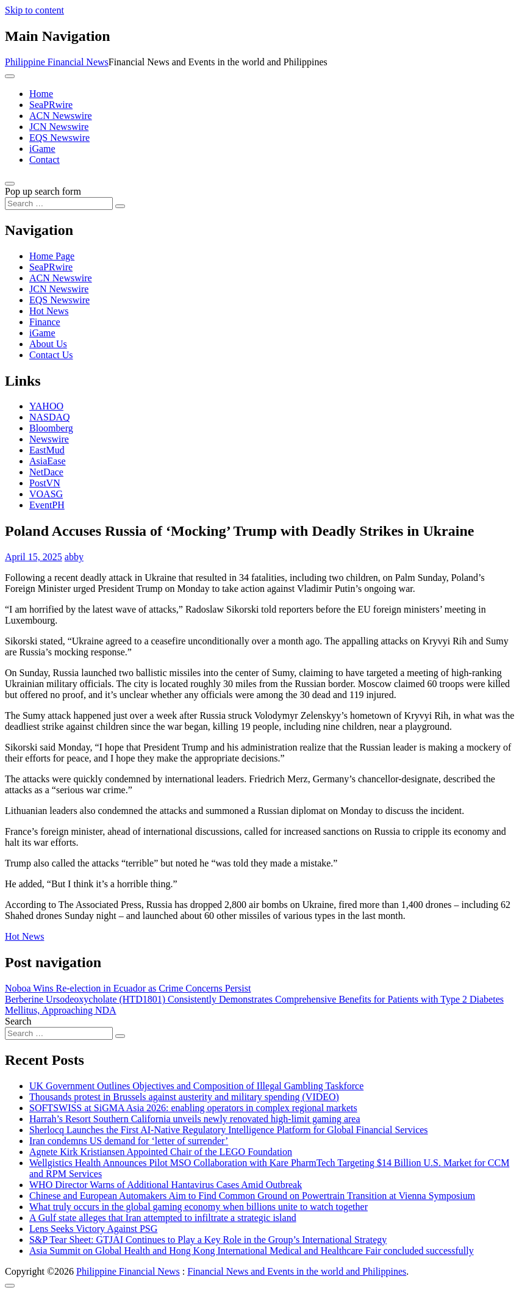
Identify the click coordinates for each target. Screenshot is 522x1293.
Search (18, 1021)
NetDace (46, 472)
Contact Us (51, 355)
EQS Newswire (59, 137)
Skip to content (34, 10)
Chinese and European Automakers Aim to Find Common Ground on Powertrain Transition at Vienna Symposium (252, 1195)
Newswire (49, 439)
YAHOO (46, 406)
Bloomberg (51, 428)
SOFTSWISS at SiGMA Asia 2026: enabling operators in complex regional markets (193, 1108)
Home (41, 93)
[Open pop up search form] (10, 183)
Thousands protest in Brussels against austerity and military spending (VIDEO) (184, 1097)
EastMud (47, 450)
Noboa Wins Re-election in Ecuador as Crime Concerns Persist (128, 988)
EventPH (47, 505)
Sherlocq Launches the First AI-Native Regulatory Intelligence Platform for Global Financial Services (228, 1130)
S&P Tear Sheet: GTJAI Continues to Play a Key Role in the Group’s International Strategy (208, 1239)
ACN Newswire (60, 115)
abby (74, 557)
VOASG (46, 494)
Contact (44, 159)
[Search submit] (120, 206)
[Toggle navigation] (10, 76)
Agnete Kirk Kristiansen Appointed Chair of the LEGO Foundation (160, 1152)
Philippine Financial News (57, 62)
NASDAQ (49, 417)
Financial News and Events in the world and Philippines (296, 1271)
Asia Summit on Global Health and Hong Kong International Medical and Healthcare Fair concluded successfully (251, 1250)
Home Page (51, 256)
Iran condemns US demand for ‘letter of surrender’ (128, 1141)
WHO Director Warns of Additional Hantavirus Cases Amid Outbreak (165, 1185)
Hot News (48, 311)
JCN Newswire (58, 126)
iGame (42, 148)
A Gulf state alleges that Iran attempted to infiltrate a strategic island (162, 1217)
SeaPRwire (51, 104)
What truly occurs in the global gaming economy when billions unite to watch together (198, 1206)
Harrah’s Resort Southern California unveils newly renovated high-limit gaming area (194, 1119)
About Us (48, 344)
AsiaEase (47, 461)
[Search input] (59, 203)
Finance (44, 322)
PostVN (44, 483)
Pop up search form (43, 191)
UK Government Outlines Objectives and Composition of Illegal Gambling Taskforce (196, 1086)
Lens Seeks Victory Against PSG (93, 1228)
